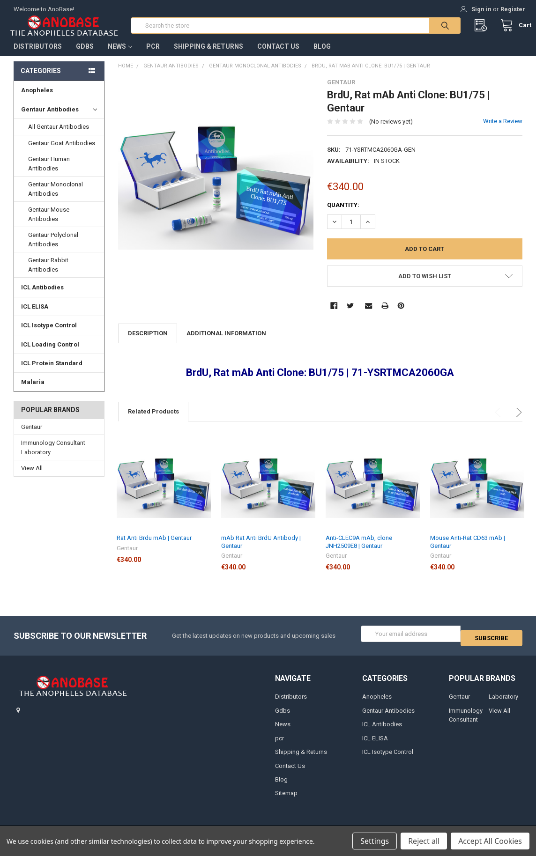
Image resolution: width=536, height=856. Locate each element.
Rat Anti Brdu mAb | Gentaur (154, 547)
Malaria (33, 391)
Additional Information (226, 342)
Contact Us (278, 55)
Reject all (423, 841)
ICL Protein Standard (51, 372)
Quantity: (343, 214)
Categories (41, 80)
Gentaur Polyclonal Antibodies (53, 249)
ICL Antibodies (42, 296)
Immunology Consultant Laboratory (53, 457)
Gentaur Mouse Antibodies (48, 223)
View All (32, 477)
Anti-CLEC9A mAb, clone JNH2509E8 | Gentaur (359, 551)
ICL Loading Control (50, 353)
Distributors (38, 55)
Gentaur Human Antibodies (49, 173)
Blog (322, 55)
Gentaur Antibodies (59, 119)
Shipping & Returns (208, 55)
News (120, 55)
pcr (153, 55)
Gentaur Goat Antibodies (61, 152)
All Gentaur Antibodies (58, 136)
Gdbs (85, 55)
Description (148, 342)
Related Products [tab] (153, 420)
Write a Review (502, 130)
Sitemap (286, 798)
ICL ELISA (34, 315)
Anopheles (37, 99)
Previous (499, 422)
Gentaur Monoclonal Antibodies (55, 198)
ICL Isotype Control (49, 334)
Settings (374, 841)
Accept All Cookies (490, 841)
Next (517, 422)
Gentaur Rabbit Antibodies (48, 274)
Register (512, 9)
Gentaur (31, 436)
